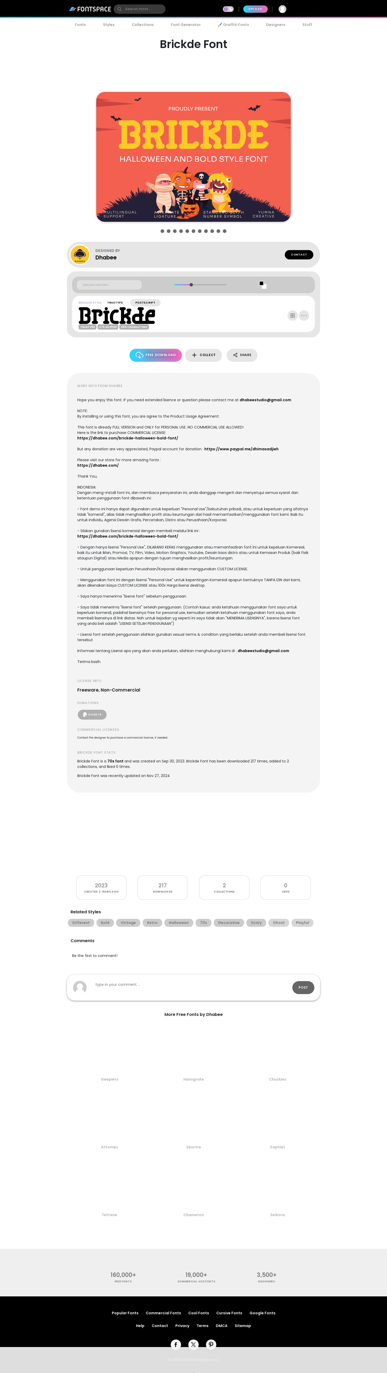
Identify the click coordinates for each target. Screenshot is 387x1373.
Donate (92, 714)
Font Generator (186, 24)
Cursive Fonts (229, 1313)
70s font (115, 761)
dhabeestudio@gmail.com (265, 400)
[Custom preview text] (109, 285)
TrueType (115, 303)
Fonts (80, 24)
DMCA (221, 1325)
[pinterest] (211, 1344)
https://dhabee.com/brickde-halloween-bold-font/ (127, 438)
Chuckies (277, 1079)
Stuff (307, 24)
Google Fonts (262, 1313)
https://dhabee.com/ (98, 465)
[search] (139, 9)
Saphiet (277, 1147)
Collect (203, 355)
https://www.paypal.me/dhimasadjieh (241, 449)
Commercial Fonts (163, 1313)
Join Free (306, 9)
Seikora (277, 1214)
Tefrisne (109, 1214)
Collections (143, 24)
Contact (299, 255)
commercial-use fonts (196, 1281)
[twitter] (193, 1344)
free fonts (123, 1281)
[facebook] (176, 1344)
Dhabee (106, 257)
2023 (101, 885)
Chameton (193, 1214)
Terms (203, 1325)
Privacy (182, 1325)
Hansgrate (193, 1079)
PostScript (145, 303)
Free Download (156, 355)
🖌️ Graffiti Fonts (233, 24)
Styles (109, 24)
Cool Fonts (198, 1313)
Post (303, 987)
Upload (255, 9)
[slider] (191, 284)
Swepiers (109, 1079)
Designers (275, 24)
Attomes (109, 1147)
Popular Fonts (125, 1313)
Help (140, 1325)
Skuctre (193, 1147)
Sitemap (243, 1325)
